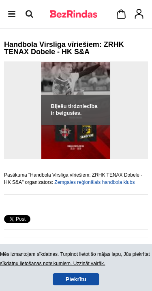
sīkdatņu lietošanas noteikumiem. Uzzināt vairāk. (52, 263)
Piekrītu (76, 279)
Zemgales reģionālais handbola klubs (94, 182)
